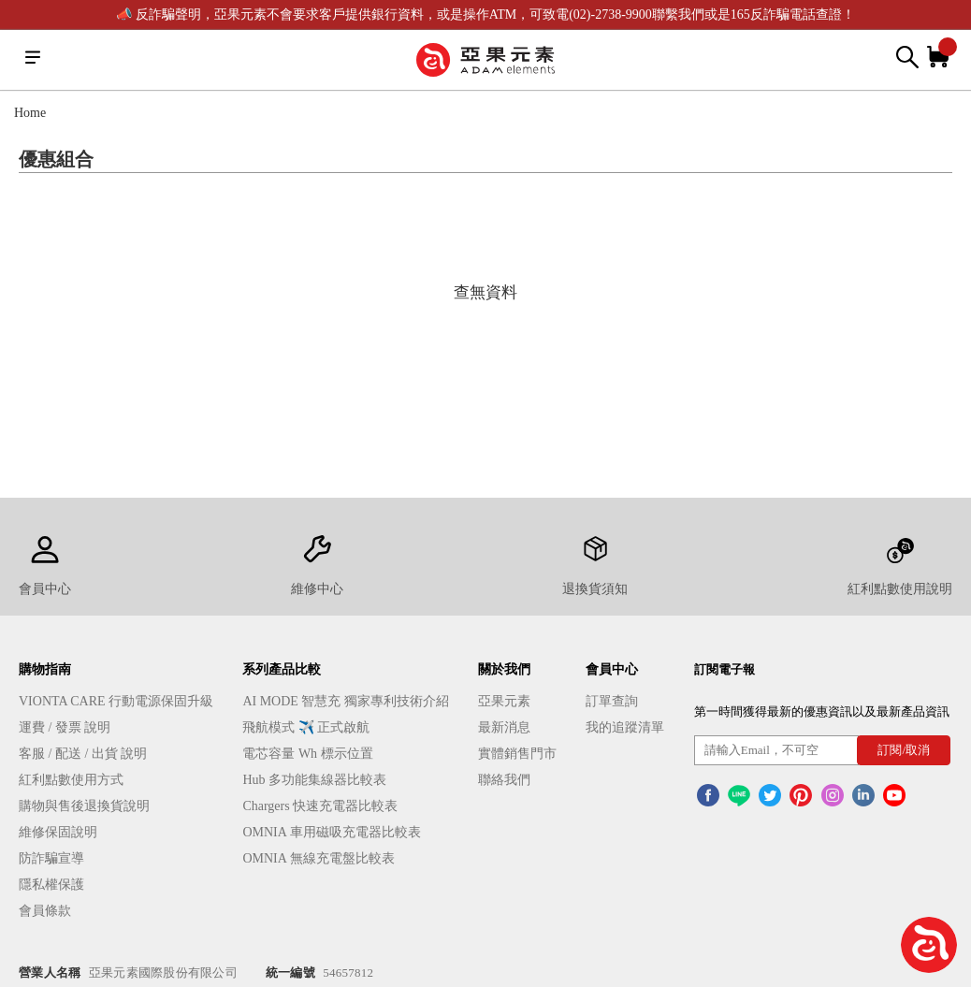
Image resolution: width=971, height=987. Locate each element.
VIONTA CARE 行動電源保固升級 (116, 701)
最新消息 (504, 727)
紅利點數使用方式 (71, 780)
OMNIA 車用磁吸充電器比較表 (331, 832)
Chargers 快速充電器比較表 (320, 806)
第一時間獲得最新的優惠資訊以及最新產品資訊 (821, 711)
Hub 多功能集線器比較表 (314, 780)
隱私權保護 (51, 885)
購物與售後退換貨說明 (84, 806)
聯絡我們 (504, 780)
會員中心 (612, 669)
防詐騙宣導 (51, 858)
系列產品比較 (281, 669)
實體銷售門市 (517, 754)
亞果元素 (504, 701)
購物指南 (45, 669)
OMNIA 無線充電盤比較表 (318, 858)
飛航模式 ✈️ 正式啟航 (306, 727)
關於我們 (504, 669)
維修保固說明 (58, 832)
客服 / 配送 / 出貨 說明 (83, 754)
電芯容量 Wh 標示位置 (307, 754)
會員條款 (45, 911)
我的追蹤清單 (625, 727)
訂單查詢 (612, 701)
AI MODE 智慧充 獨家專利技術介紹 (345, 701)
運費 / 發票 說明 (64, 727)
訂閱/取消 (903, 750)
